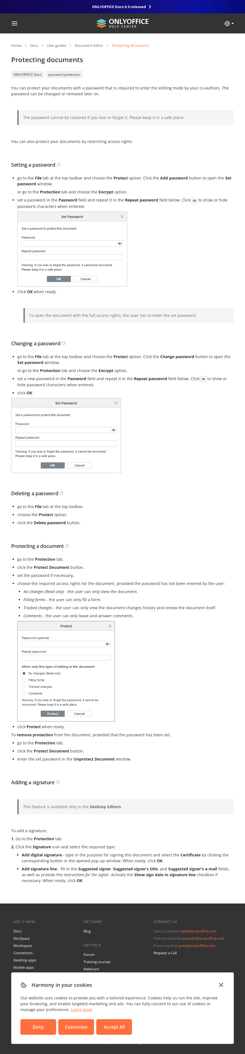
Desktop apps (24, 960)
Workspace (22, 945)
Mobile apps (23, 967)
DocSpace (21, 938)
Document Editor (89, 45)
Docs (34, 45)
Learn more (81, 1009)
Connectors (23, 952)
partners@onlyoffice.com (203, 938)
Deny (38, 1027)
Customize (76, 1027)
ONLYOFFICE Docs (27, 74)
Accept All (114, 1027)
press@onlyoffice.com (197, 945)
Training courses (97, 961)
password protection (64, 74)
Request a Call (165, 952)
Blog (87, 931)
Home (16, 45)
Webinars (91, 969)
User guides (56, 45)
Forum (89, 954)
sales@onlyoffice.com (199, 931)
